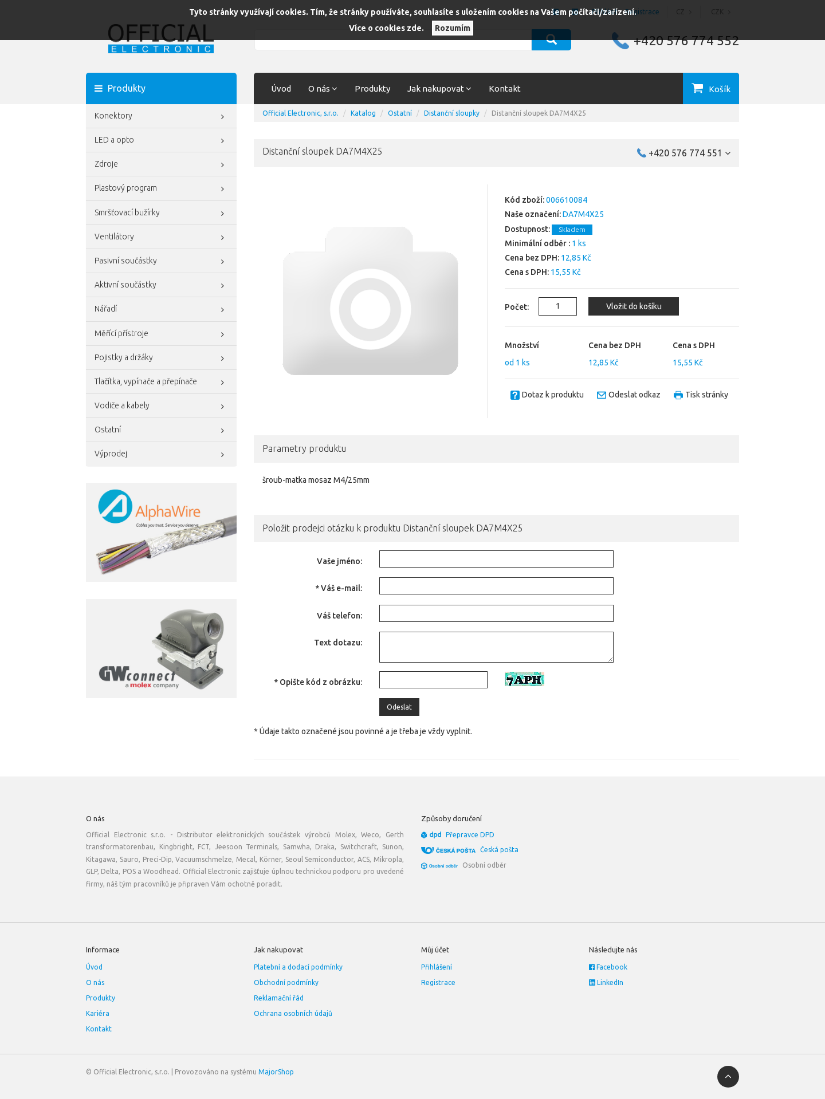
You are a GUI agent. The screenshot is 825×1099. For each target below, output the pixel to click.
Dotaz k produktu (553, 394)
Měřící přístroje (161, 334)
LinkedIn (606, 982)
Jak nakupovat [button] (439, 88)
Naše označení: (533, 214)
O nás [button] (322, 88)
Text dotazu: (338, 642)
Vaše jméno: (339, 561)
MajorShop (276, 1072)
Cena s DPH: (527, 272)
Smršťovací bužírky (161, 214)
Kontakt (505, 88)
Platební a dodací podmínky (298, 967)
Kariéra (97, 1013)
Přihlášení (436, 967)
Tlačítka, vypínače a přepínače (161, 383)
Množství (522, 345)
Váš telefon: (339, 615)
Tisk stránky (706, 394)
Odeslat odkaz (634, 394)
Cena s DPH (694, 345)
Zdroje (161, 165)
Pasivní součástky (161, 262)
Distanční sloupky (452, 113)
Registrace (438, 982)
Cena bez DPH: (532, 257)
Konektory (161, 117)
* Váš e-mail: (338, 588)
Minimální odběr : (537, 243)
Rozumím (452, 28)
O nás (95, 982)
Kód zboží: (524, 199)
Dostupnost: (527, 229)
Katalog (363, 113)
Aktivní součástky (161, 286)
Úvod (281, 88)
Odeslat (399, 707)
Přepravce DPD (470, 834)
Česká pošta (499, 849)
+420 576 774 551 (689, 153)
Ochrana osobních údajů (293, 1013)
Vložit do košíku (634, 306)
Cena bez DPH (614, 345)
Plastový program (161, 189)
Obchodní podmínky (286, 982)
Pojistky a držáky (161, 358)
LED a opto (161, 141)
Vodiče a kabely (161, 407)
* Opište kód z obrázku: (318, 682)
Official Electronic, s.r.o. (300, 113)
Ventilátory (161, 238)
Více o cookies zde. (386, 28)
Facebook (608, 967)
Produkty (372, 88)
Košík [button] (719, 89)
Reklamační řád (279, 998)
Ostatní (161, 431)
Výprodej (161, 455)
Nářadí (161, 310)
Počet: (510, 307)
